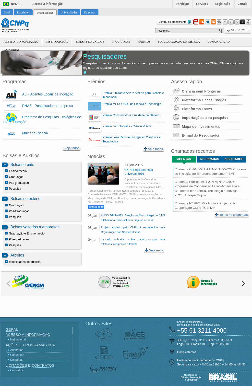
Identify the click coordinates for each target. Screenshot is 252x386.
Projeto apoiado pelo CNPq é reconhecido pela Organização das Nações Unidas (133, 230)
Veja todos (71, 148)
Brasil (16, 4)
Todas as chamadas (231, 215)
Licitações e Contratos (30, 365)
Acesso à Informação (21, 41)
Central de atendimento (175, 21)
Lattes (191, 109)
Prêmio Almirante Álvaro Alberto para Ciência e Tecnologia (133, 95)
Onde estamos (186, 352)
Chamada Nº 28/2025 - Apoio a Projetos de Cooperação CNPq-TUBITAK (204, 205)
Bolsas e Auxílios (90, 41)
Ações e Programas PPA (30, 345)
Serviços (202, 4)
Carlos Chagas (198, 100)
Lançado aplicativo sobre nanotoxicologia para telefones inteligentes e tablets (133, 242)
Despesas (16, 360)
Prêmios (144, 41)
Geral (12, 329)
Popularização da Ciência (179, 41)
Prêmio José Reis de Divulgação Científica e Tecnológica (132, 139)
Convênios (17, 355)
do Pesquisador (194, 135)
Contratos (16, 370)
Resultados (233, 159)
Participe (182, 4)
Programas (121, 41)
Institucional (57, 41)
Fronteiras (195, 91)
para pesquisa (199, 117)
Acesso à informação (48, 4)
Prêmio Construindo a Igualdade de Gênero (131, 115)
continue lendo (96, 207)
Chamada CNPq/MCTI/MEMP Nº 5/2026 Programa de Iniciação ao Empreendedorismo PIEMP (210, 171)
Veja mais (154, 250)
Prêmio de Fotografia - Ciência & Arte (127, 126)
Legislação (222, 4)
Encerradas (209, 159)
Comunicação (218, 41)
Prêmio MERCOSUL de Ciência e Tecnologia (132, 104)
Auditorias (16, 350)
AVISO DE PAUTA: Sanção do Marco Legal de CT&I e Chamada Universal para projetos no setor (133, 218)
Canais (242, 4)
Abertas (184, 159)
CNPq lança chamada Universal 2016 (138, 171)
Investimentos (195, 126)
